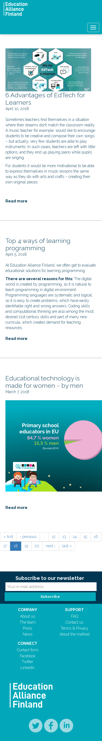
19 (26, 546)
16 (96, 536)
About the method (74, 634)
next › (50, 546)
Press (27, 628)
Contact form (27, 650)
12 (53, 536)
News (27, 634)
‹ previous (28, 536)
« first (8, 536)
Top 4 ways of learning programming (37, 244)
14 (75, 536)
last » (67, 546)
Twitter (27, 661)
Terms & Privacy (74, 628)
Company (27, 610)
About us (27, 616)
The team (28, 622)
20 (37, 546)
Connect (27, 643)
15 (85, 536)
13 (64, 536)
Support (74, 610)
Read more (16, 201)
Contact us (74, 622)
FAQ (74, 616)
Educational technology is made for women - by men (44, 381)
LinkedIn (27, 667)
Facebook (27, 656)
